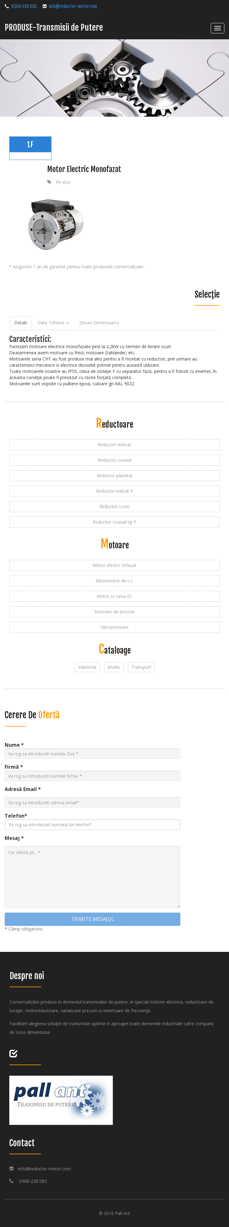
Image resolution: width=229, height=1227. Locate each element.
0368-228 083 (30, 1181)
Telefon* (16, 815)
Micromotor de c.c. (115, 581)
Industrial (87, 667)
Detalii (20, 323)
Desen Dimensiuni (99, 323)
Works (114, 667)
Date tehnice (53, 323)
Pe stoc (63, 182)
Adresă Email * (23, 789)
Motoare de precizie (115, 612)
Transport (141, 667)
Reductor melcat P (114, 491)
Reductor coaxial (114, 460)
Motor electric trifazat (114, 565)
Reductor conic (114, 506)
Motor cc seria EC (114, 596)
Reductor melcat (114, 444)
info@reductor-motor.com (44, 1169)
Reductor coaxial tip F (114, 522)
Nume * (14, 744)
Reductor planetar (115, 475)
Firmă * (14, 766)
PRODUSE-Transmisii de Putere (54, 27)
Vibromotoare (115, 627)
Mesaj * (14, 838)
